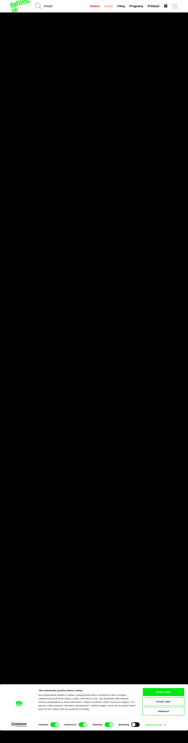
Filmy (121, 6)
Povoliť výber (163, 714)
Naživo (94, 6)
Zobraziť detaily (153, 737)
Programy (136, 6)
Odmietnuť (163, 723)
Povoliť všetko (163, 704)
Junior (108, 6)
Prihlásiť (153, 6)
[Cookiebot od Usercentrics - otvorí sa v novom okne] (19, 737)
